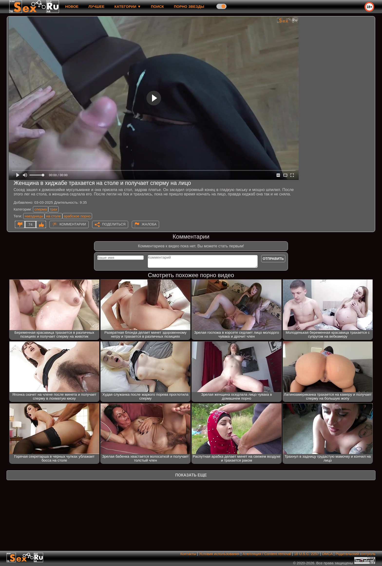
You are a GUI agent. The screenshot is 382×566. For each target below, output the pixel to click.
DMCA (327, 554)
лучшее (96, 6)
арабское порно (77, 216)
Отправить (273, 259)
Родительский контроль (355, 554)
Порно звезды (189, 6)
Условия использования (219, 554)
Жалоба (149, 224)
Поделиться (113, 224)
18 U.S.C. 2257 (306, 554)
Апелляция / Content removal (266, 554)
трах (53, 209)
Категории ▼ (128, 6)
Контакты (188, 554)
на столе (53, 216)
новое (71, 6)
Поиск (157, 6)
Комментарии (72, 224)
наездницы (34, 216)
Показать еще (191, 475)
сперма (40, 209)
